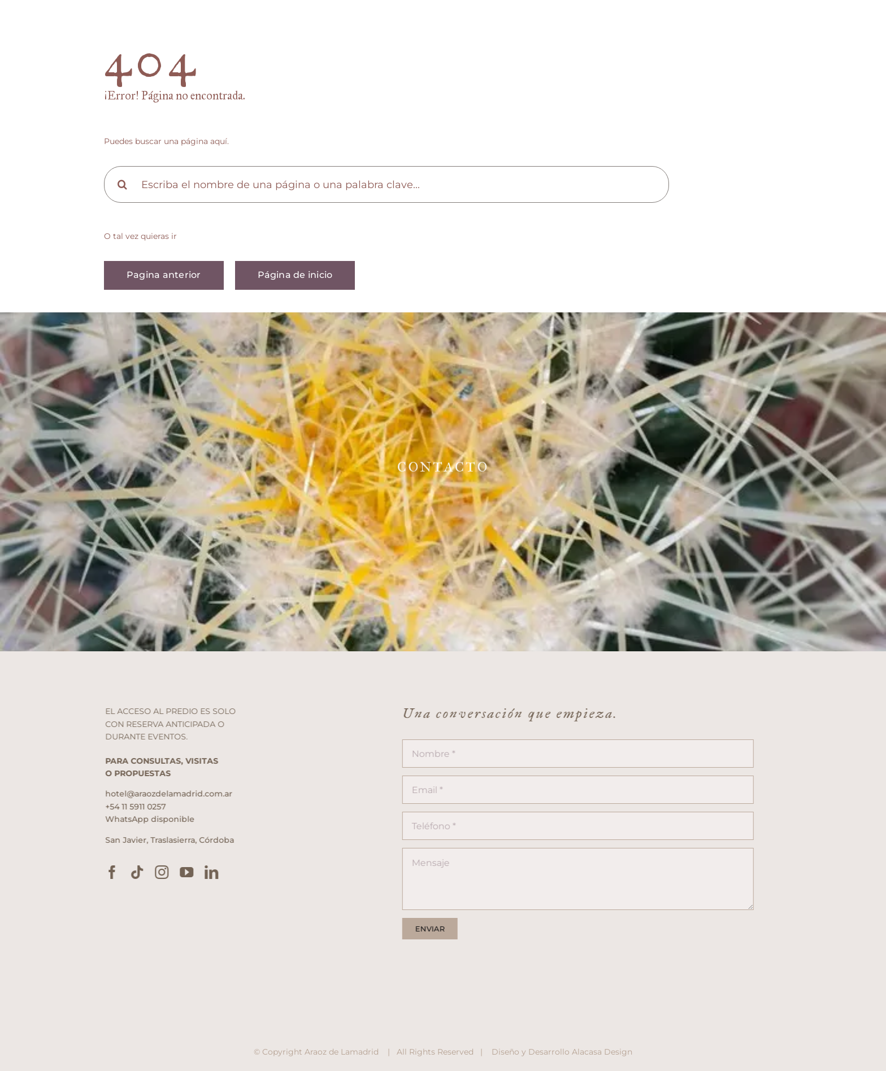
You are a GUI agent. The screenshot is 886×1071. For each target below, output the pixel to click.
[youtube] (192, 872)
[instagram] (167, 872)
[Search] (122, 184)
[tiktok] (142, 872)
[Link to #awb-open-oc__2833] (851, 30)
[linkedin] (217, 872)
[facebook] (117, 872)
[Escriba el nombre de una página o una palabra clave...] (386, 184)
